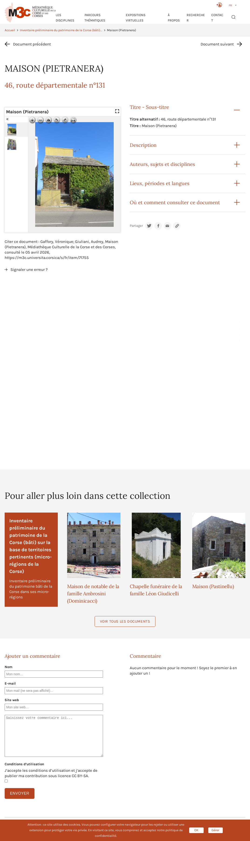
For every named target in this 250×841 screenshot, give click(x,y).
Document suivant (217, 44)
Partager (136, 225)
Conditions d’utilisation (24, 764)
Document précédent (32, 44)
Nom (8, 667)
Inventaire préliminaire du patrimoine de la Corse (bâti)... (61, 30)
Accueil (10, 30)
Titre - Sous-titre (149, 107)
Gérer (215, 830)
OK (196, 830)
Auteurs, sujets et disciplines (162, 164)
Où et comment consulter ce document (175, 202)
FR (230, 5)
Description (143, 145)
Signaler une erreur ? (29, 269)
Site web (12, 700)
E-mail (10, 683)
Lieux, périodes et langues (159, 183)
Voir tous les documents (125, 621)
